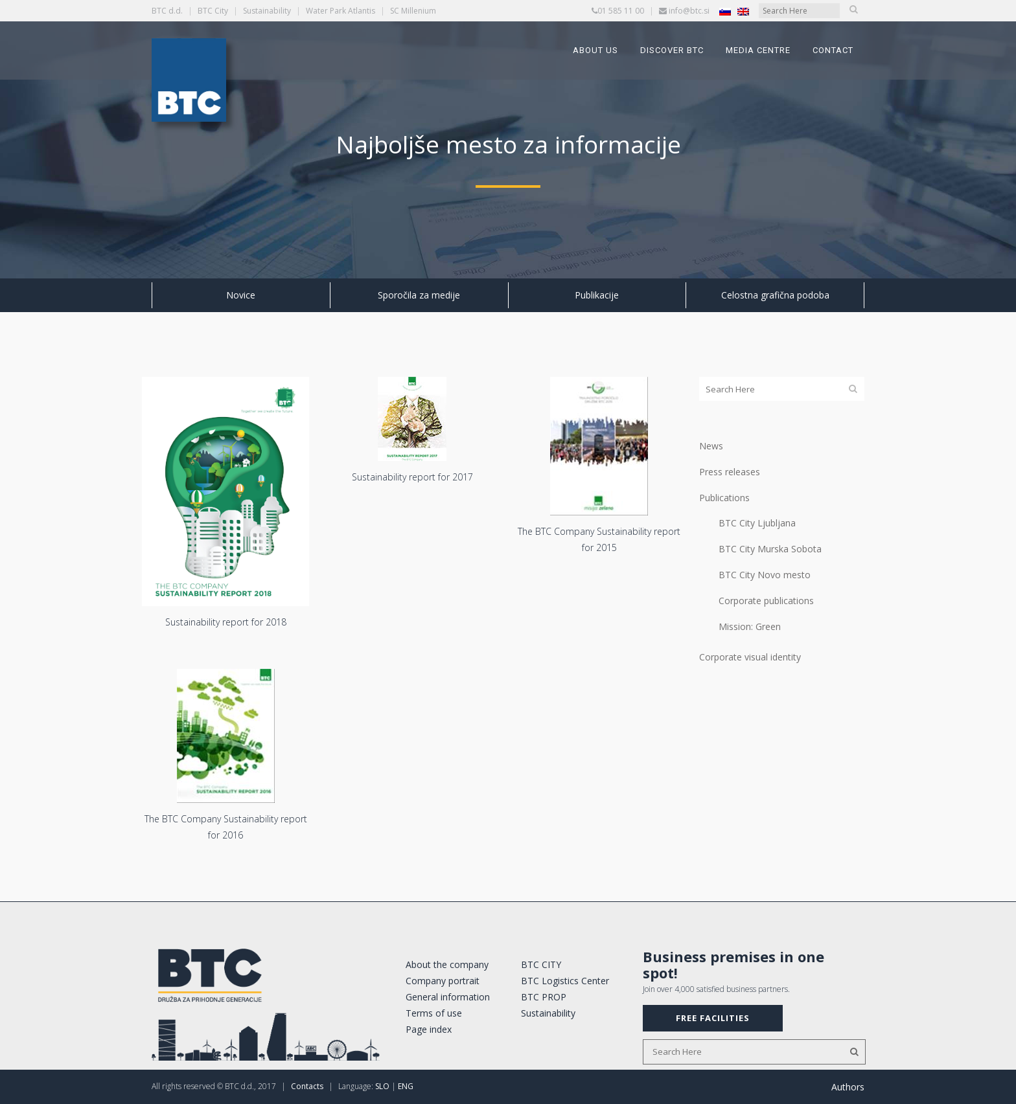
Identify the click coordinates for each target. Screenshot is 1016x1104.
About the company (447, 964)
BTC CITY (541, 964)
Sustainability (267, 10)
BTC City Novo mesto (765, 575)
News (711, 446)
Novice (240, 295)
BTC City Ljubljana (757, 523)
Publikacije (597, 295)
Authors (847, 1087)
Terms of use (434, 1013)
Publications (724, 497)
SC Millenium (413, 10)
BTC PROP (543, 997)
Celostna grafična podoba (775, 295)
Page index (429, 1029)
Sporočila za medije (419, 295)
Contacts (307, 1086)
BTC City (213, 10)
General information (448, 997)
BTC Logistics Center (565, 980)
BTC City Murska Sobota (770, 549)
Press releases (729, 472)
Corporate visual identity (750, 657)
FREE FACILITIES (713, 1018)
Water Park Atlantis (340, 10)
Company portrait (442, 980)
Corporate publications (766, 600)
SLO (382, 1086)
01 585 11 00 (620, 10)
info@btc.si (689, 10)
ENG (405, 1086)
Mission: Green (750, 626)
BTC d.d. (167, 10)
